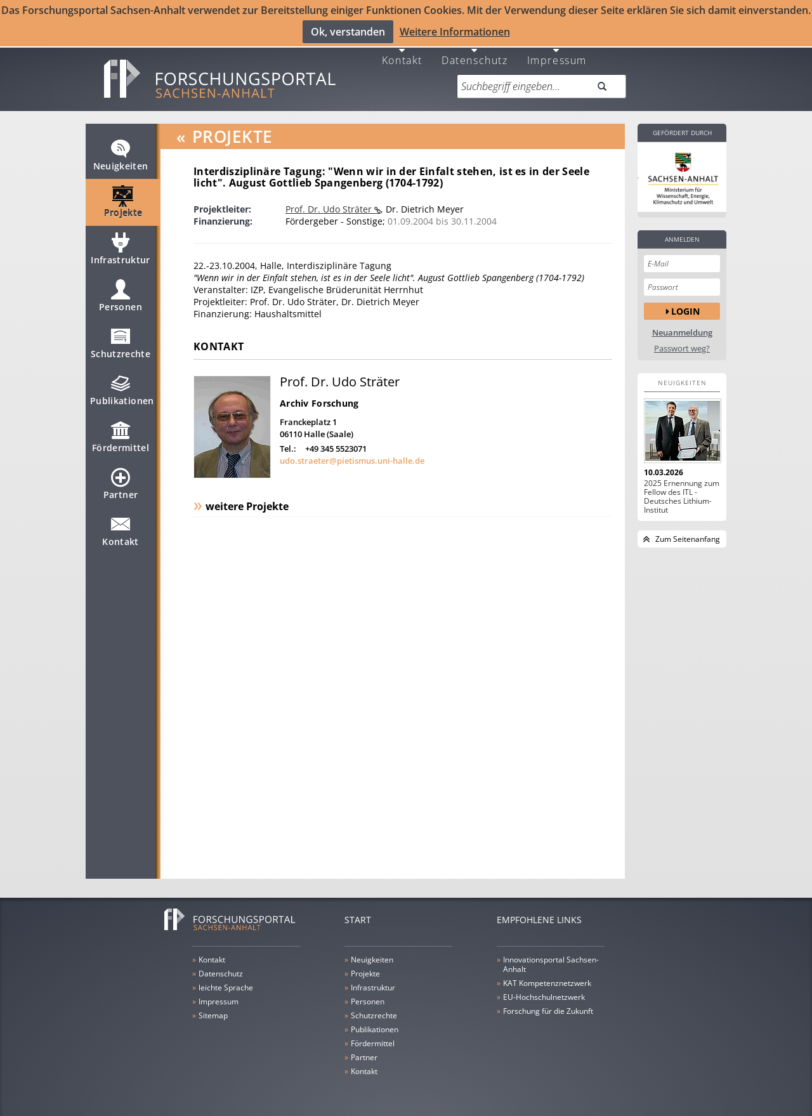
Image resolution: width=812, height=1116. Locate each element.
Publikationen (122, 387)
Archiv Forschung (319, 396)
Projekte (123, 199)
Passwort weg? (682, 341)
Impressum (557, 52)
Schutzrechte (120, 340)
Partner (120, 481)
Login (685, 304)
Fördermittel (120, 434)
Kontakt (402, 52)
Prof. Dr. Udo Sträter (329, 201)
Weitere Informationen (455, 31)
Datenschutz (475, 52)
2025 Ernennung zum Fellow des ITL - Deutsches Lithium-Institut (681, 489)
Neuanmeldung (682, 325)
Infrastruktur (120, 246)
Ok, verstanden (348, 31)
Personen (120, 293)
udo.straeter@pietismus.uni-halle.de (352, 453)
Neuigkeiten (120, 152)
